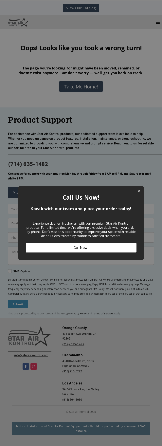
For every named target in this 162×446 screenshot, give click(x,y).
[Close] (139, 191)
